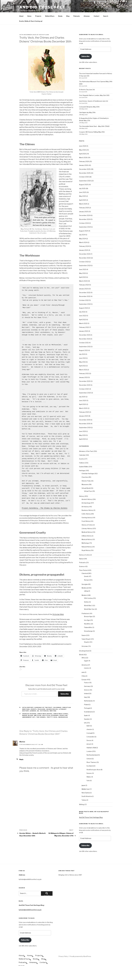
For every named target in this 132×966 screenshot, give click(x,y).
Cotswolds (90, 729)
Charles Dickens (29, 706)
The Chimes (41, 709)
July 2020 (82, 389)
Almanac (87, 8)
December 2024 (84, 208)
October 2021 (83, 335)
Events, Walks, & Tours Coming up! (30, 13)
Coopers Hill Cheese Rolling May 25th (92, 124)
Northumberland (92, 747)
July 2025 (82, 181)
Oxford (89, 751)
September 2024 (85, 219)
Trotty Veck (52, 709)
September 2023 (85, 258)
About (21, 8)
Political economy (50, 707)
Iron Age (87, 612)
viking (86, 583)
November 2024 (84, 211)
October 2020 (84, 381)
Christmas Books (44, 706)
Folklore (41, 701)
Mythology (85, 535)
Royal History (86, 542)
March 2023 (83, 273)
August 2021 (83, 343)
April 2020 (82, 396)
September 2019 (85, 420)
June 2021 (82, 350)
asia (83, 664)
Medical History (87, 524)
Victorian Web (58, 607)
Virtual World (86, 480)
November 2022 (84, 288)
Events (34, 701)
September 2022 (85, 296)
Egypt (86, 653)
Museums (85, 477)
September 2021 (85, 339)
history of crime (84, 547)
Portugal (87, 700)
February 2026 (84, 154)
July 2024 (82, 227)
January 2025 (83, 204)
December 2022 (84, 285)
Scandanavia (88, 704)
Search (105, 8)
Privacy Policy (63, 948)
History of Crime (87, 517)
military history (87, 528)
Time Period (83, 562)
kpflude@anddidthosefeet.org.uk (30, 902)
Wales (89, 769)
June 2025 (82, 184)
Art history (85, 499)
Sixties (86, 594)
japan (83, 778)
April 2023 (82, 269)
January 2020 (83, 408)
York (88, 773)
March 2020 (83, 400)
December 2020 (85, 373)
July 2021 (82, 346)
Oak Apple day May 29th (87, 105)
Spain (86, 708)
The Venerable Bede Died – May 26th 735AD (94, 118)
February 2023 (84, 277)
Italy (85, 689)
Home (29, 8)
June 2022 (82, 308)
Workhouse (63, 709)
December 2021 (84, 327)
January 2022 (83, 323)
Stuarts (86, 634)
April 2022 (82, 312)
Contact (96, 8)
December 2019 (84, 412)
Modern (84, 587)
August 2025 (83, 177)
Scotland (90, 758)
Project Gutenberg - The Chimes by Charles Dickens (44, 500)
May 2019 (82, 427)
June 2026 (82, 138)
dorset (89, 736)
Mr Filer (37, 707)
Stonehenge (88, 623)
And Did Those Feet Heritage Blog (91, 809)
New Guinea (86, 785)
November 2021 (84, 331)
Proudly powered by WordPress (80, 948)
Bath (88, 718)
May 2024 (82, 231)
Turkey (84, 792)
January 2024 (83, 242)
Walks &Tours (49, 8)
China (83, 668)
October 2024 (84, 215)
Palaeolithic (88, 620)
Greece (86, 682)
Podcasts (76, 8)
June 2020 (82, 393)
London (33, 703)
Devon (89, 733)
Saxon (84, 627)
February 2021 (84, 366)
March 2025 (83, 196)
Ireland (86, 686)
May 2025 (82, 188)
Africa (84, 650)
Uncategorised (84, 643)
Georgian (85, 576)
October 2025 (84, 169)
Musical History (87, 532)
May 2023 (82, 265)
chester (89, 722)
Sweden (87, 711)
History (81, 488)
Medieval (85, 580)
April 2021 (82, 358)
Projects (38, 8)
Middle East (86, 781)
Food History (86, 513)
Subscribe (65, 686)
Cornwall (89, 725)
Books (60, 8)
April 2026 (82, 146)
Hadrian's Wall (91, 740)
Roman (86, 572)
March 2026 (83, 150)
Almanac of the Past (43, 699)
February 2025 (84, 200)
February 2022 (84, 319)
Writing (53, 703)
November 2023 (84, 250)
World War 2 (88, 598)
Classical (85, 565)
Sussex (89, 765)
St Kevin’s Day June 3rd (87, 82)
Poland (86, 697)
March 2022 (83, 315)
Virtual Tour (88, 483)
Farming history (87, 510)
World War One (89, 601)
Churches (85, 469)
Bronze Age (88, 609)
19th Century (28, 699)
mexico (86, 660)
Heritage (82, 463)
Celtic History (86, 506)
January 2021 (83, 370)
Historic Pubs (86, 473)
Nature (81, 551)
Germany (87, 678)
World (81, 647)
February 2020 (84, 404)
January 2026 (83, 157)
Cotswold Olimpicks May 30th (89, 99)
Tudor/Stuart (86, 631)
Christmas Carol (60, 706)
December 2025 (84, 161)
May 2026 (82, 142)
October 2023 (84, 254)
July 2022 (82, 304)
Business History (87, 502)
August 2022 (83, 300)
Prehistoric (85, 606)
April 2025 (82, 192)
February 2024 (84, 238)
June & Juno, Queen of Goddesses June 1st (93, 93)
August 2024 (83, 223)
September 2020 (85, 385)
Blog (68, 8)
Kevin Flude (44, 27)
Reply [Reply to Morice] (21, 752)
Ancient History (87, 491)
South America (87, 788)
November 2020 (85, 377)
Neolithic (87, 616)
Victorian (44, 703)
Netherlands (88, 693)
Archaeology (86, 495)
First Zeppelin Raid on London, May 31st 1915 (94, 87)
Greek (86, 568)
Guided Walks (52, 701)
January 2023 (83, 281)
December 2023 (84, 246)
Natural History (87, 539)
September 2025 (85, 173)
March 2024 (83, 235)
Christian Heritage (88, 466)
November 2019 (84, 416)
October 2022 (84, 292)
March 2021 (83, 362)
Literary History (87, 521)
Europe (84, 672)
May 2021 (82, 354)
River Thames (91, 754)
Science (82, 559)
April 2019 (82, 431)
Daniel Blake (27, 707)
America (84, 657)
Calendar (57, 699)
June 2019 (82, 423)
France (86, 675)
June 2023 (82, 262)
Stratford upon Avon (93, 762)
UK (38, 703)
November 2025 (84, 165)
